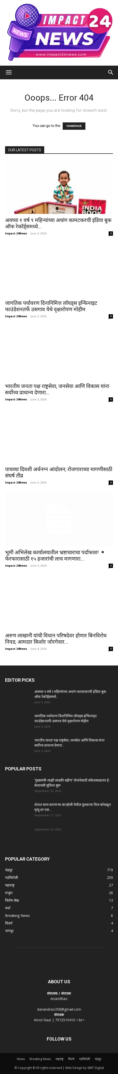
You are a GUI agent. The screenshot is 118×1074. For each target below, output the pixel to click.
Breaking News (40, 1059)
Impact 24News (16, 233)
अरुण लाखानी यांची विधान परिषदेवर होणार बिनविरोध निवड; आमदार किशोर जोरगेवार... (56, 639)
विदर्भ (71, 1059)
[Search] (111, 72)
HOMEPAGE (74, 126)
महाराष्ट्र (59, 1059)
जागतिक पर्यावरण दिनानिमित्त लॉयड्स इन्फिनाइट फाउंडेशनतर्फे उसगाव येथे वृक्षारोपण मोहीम (51, 306)
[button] (9, 72)
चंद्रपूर (98, 1059)
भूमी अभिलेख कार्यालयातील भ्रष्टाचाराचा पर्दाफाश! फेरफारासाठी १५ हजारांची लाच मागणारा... (55, 555)
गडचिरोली (84, 1059)
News (21, 1059)
